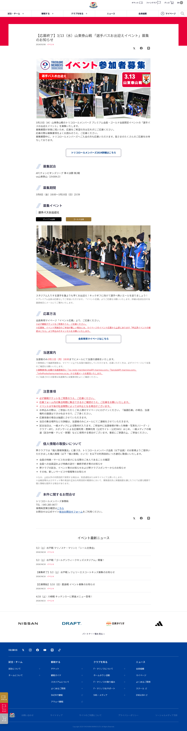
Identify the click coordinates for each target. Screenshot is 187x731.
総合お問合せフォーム (71, 511)
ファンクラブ (153, 2)
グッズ (169, 2)
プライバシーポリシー (128, 715)
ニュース (111, 13)
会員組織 (142, 13)
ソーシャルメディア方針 (166, 715)
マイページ (168, 13)
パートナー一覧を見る (93, 633)
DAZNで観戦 (67, 695)
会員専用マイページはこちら (93, 338)
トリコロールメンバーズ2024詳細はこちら (93, 152)
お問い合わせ (27, 715)
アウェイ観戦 (67, 701)
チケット (137, 2)
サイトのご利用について (90, 715)
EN (180, 2)
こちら (60, 508)
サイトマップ (56, 715)
